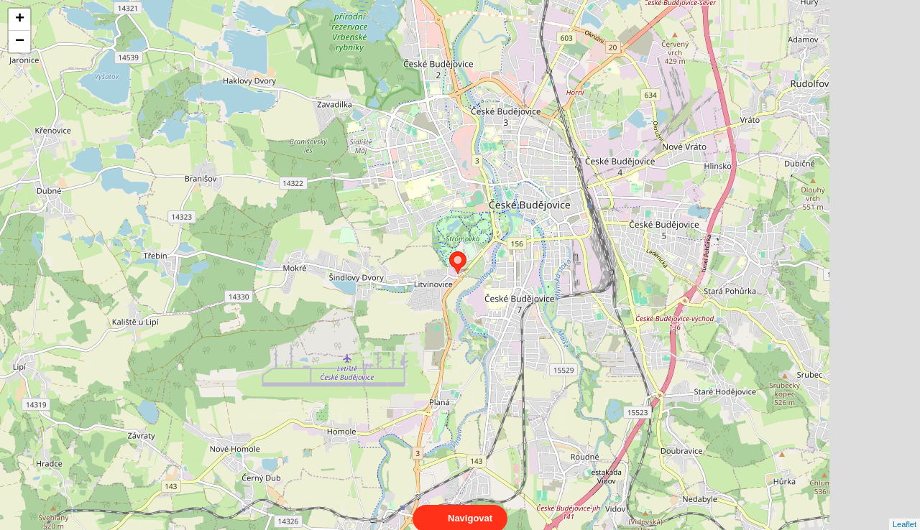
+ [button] (19, 19)
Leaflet (904, 511)
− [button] (19, 41)
